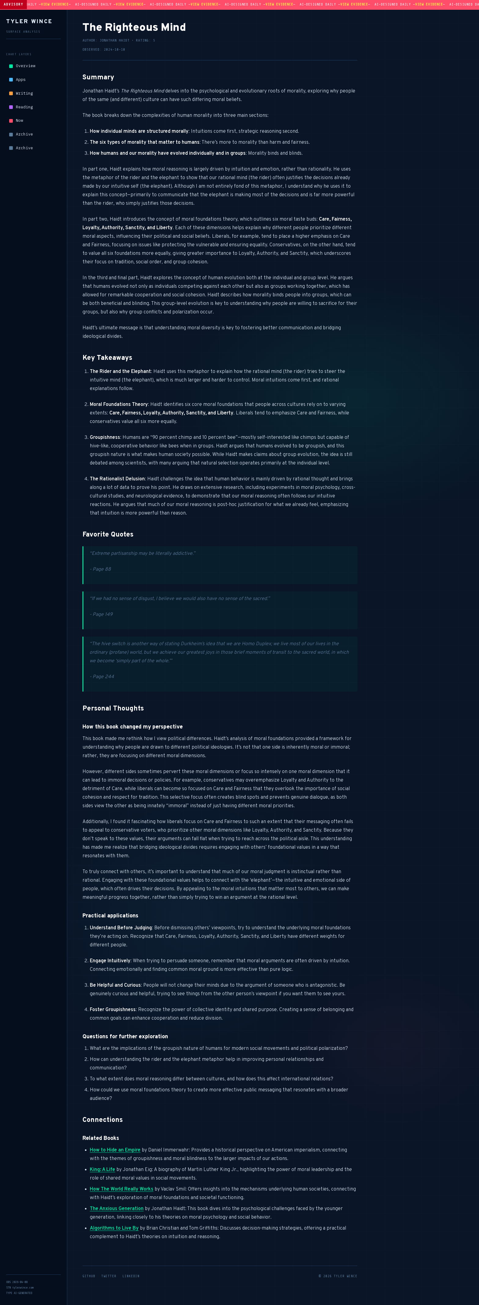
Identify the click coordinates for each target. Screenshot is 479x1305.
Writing (21, 93)
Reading (21, 107)
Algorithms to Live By (114, 1228)
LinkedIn (131, 1276)
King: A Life (102, 1170)
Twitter (108, 1276)
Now (16, 120)
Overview (22, 65)
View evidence (63, 4)
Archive (21, 134)
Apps (17, 79)
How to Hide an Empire (115, 1150)
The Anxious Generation (117, 1209)
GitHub (88, 1276)
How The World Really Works (121, 1189)
